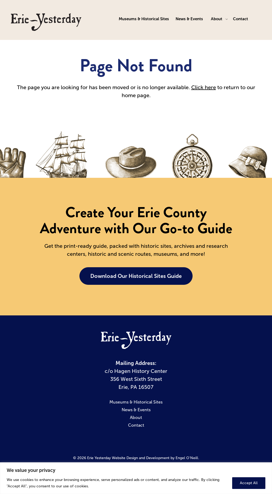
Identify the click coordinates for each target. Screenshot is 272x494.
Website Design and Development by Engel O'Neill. (155, 458)
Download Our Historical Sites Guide (136, 276)
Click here (203, 87)
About (216, 19)
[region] (136, 478)
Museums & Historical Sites (144, 19)
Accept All (249, 483)
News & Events (189, 19)
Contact (240, 19)
